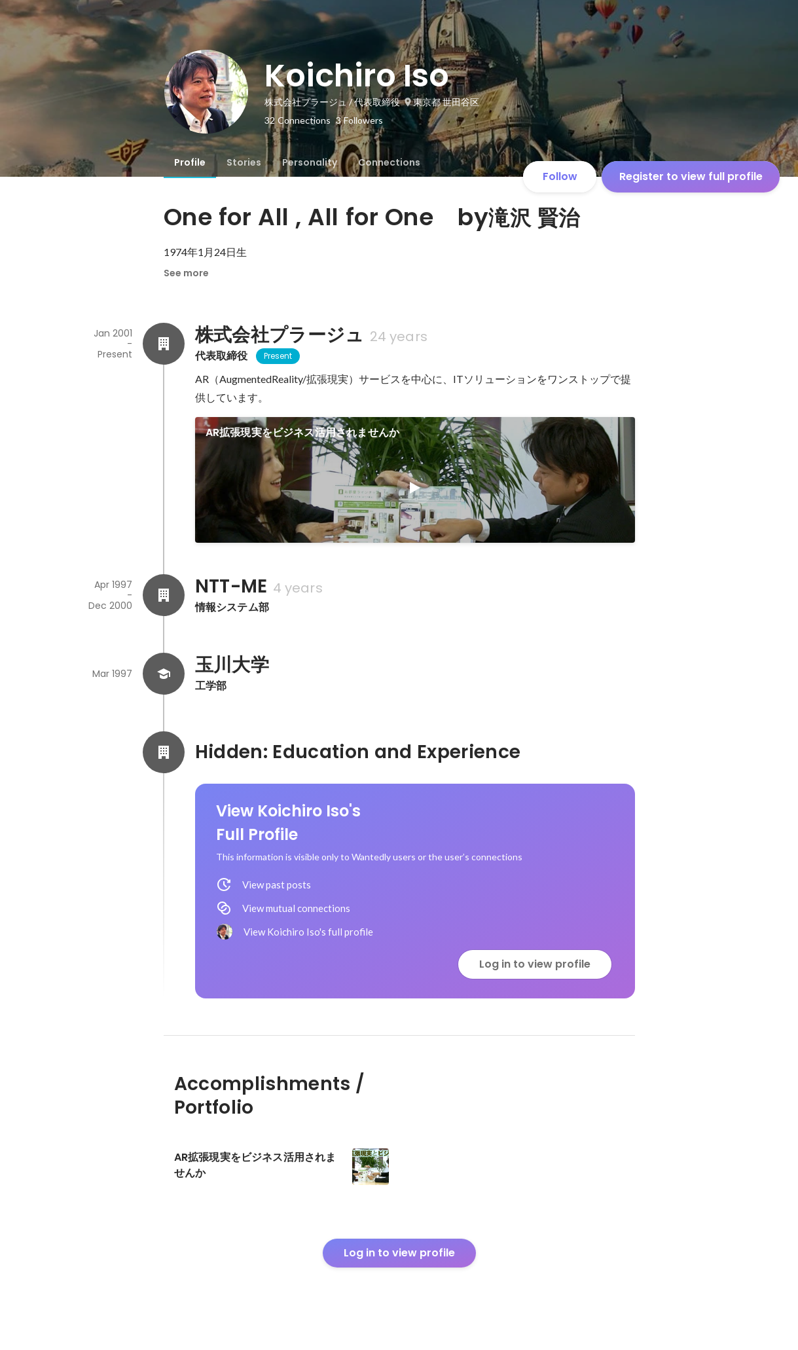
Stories (244, 162)
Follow (560, 176)
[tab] (190, 162)
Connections (389, 162)
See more (186, 273)
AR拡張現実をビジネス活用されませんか (303, 432)
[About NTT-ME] (164, 595)
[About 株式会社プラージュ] (164, 344)
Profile (190, 162)
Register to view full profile (691, 176)
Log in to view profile (534, 964)
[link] (415, 480)
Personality (309, 162)
